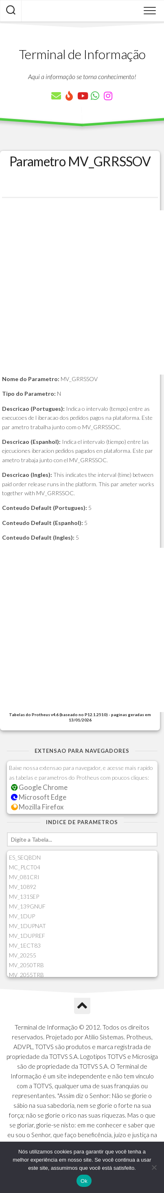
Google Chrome (39, 787)
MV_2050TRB (26, 964)
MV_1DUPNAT (27, 925)
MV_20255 (22, 955)
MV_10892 (22, 886)
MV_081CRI (24, 876)
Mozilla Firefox (37, 807)
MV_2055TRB (26, 974)
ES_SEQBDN (25, 857)
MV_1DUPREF (27, 935)
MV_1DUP (22, 916)
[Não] (154, 1167)
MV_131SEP (24, 896)
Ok (84, 1181)
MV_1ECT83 (25, 945)
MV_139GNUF (27, 906)
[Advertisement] (82, 292)
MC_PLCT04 (24, 867)
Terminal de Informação (82, 54)
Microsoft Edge (39, 797)
